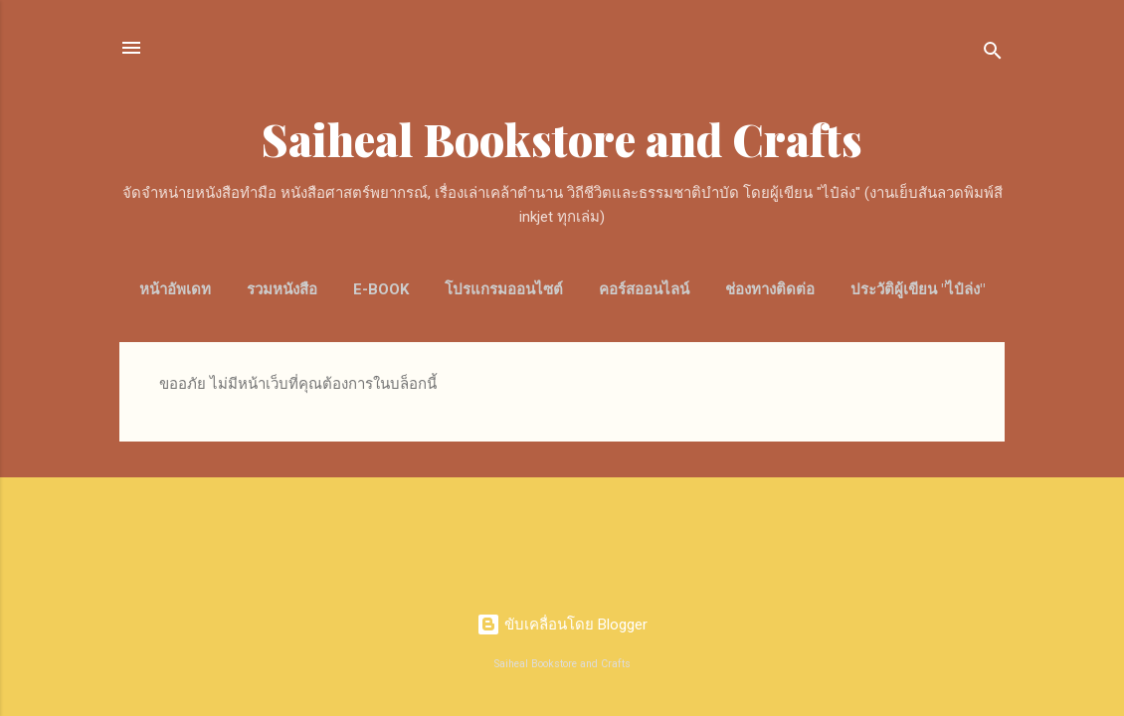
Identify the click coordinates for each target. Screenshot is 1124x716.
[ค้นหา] (993, 54)
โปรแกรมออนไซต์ (504, 289)
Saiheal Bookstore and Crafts (562, 138)
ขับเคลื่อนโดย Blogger (562, 624)
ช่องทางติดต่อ (770, 289)
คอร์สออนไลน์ (644, 289)
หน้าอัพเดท (175, 289)
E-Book (381, 289)
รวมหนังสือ (282, 289)
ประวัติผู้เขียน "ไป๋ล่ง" (917, 289)
